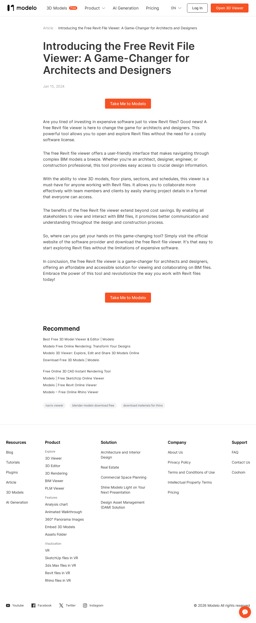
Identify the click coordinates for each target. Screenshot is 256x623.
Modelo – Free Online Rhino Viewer (70, 392)
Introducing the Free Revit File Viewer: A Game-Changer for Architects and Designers (127, 28)
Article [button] (48, 28)
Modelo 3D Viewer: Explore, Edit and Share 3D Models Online (91, 353)
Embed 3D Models (60, 527)
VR (47, 550)
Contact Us (241, 462)
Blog (9, 452)
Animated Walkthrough (63, 512)
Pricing (173, 492)
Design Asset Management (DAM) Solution (122, 504)
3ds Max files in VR (60, 565)
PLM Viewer (54, 488)
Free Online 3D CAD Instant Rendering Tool (76, 371)
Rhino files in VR (58, 580)
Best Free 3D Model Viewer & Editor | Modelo (78, 339)
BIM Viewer (54, 481)
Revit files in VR (57, 573)
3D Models (15, 492)
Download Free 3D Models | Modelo (71, 360)
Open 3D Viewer (229, 8)
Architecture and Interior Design (120, 454)
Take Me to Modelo (128, 103)
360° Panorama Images (64, 519)
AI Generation (17, 502)
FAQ (235, 452)
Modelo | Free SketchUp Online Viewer (73, 378)
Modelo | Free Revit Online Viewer (70, 385)
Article (11, 482)
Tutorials (13, 462)
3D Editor (52, 466)
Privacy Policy (179, 462)
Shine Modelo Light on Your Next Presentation (123, 489)
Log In (197, 8)
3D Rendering (56, 473)
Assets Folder (56, 534)
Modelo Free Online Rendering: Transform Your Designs (86, 346)
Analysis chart (56, 504)
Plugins (12, 472)
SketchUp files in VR (61, 558)
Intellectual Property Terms (190, 482)
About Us (175, 452)
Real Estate (110, 467)
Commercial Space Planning (123, 477)
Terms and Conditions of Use (191, 472)
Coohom (238, 472)
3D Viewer (53, 458)
